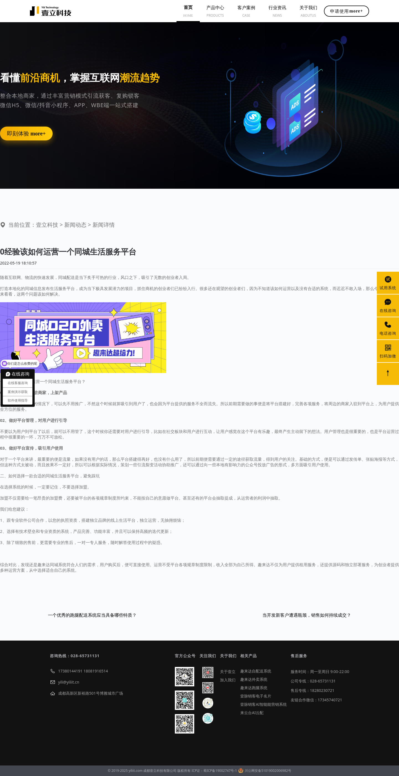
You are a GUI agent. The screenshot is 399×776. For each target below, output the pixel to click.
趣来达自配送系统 (255, 671)
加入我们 (228, 679)
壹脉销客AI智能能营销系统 (263, 704)
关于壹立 (228, 671)
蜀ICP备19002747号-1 (220, 770)
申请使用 (346, 11)
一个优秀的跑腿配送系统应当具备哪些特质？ (92, 615)
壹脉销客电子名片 (255, 696)
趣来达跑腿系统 (253, 687)
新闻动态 (75, 224)
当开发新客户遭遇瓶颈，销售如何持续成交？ (306, 615)
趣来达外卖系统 (253, 679)
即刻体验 (26, 133)
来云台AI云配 (252, 712)
